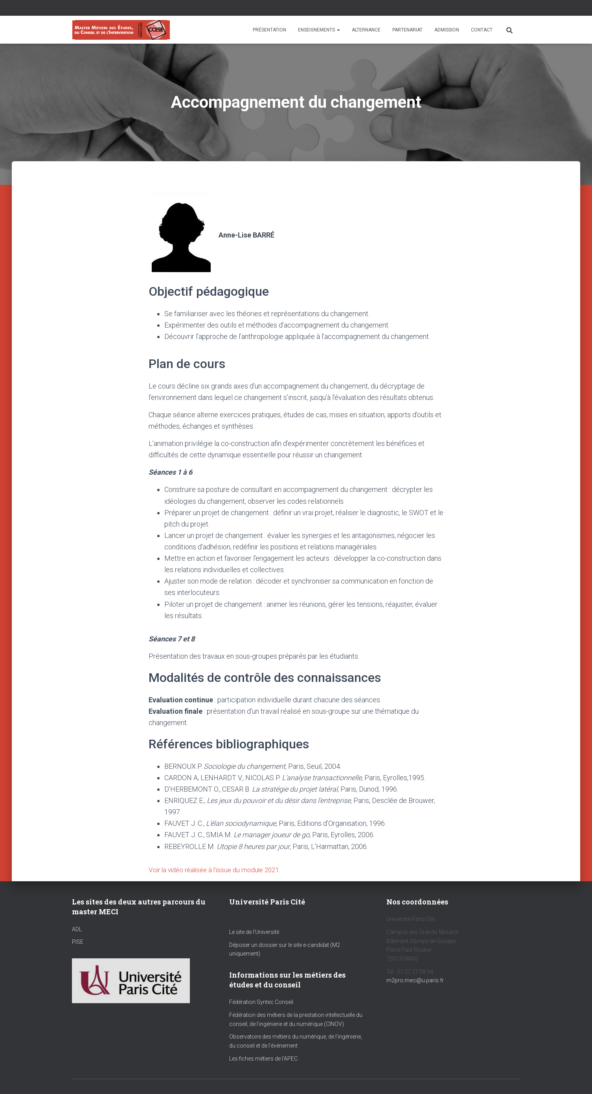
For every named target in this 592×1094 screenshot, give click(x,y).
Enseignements (319, 30)
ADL (77, 929)
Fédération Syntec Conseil (261, 1002)
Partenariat (407, 30)
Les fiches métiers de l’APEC (263, 1058)
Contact (482, 30)
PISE (77, 942)
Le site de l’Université (254, 932)
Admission (446, 30)
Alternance (366, 30)
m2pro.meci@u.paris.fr (415, 980)
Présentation (269, 30)
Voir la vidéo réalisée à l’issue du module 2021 (218, 870)
